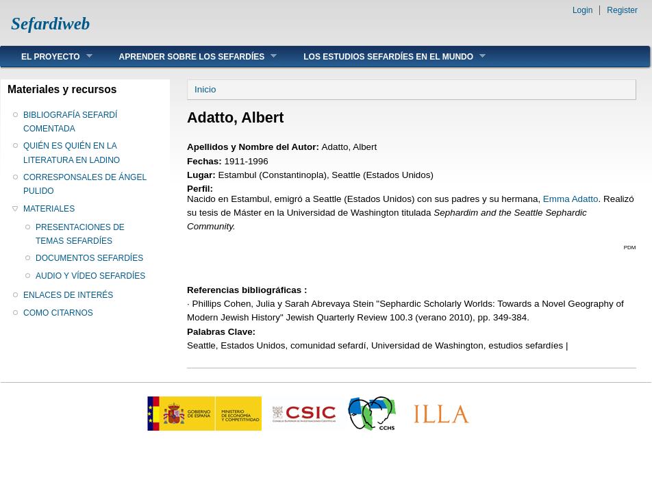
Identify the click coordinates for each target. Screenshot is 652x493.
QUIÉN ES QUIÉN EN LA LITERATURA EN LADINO (71, 152)
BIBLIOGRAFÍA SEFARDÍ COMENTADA (70, 122)
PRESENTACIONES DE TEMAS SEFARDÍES (80, 234)
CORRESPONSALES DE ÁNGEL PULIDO (85, 184)
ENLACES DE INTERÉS (68, 295)
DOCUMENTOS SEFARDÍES (89, 258)
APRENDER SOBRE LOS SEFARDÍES (188, 56)
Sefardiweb (50, 23)
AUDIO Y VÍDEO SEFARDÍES (90, 276)
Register (622, 10)
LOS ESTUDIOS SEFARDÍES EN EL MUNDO (384, 56)
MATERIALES (49, 209)
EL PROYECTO (46, 56)
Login (582, 10)
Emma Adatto (571, 199)
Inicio (205, 89)
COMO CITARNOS (58, 313)
